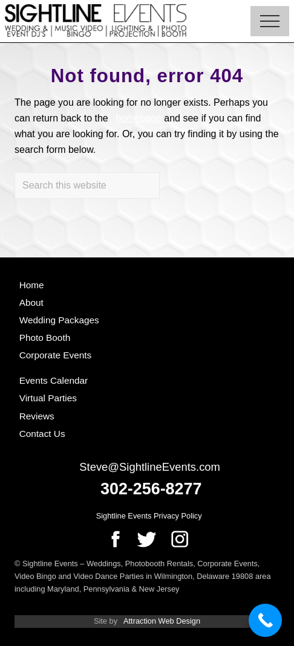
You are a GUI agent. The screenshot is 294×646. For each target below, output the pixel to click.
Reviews (36, 416)
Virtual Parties (48, 398)
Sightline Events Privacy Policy (149, 515)
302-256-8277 (150, 489)
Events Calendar (53, 380)
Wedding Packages (59, 320)
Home (31, 285)
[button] (269, 21)
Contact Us (42, 433)
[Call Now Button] (265, 620)
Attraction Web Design (161, 620)
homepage (139, 118)
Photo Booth (45, 337)
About (31, 302)
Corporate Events (55, 355)
